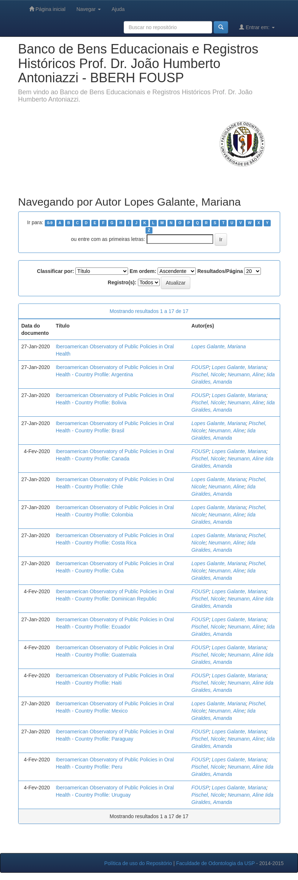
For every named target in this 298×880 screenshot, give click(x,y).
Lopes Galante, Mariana (218, 346)
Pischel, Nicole (208, 374)
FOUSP (200, 367)
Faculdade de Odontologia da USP (215, 863)
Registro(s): (122, 282)
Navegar (88, 9)
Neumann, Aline (246, 374)
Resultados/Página (220, 271)
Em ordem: (143, 271)
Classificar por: (55, 271)
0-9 (49, 223)
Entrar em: (256, 27)
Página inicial (47, 9)
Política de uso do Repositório (138, 863)
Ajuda (118, 9)
